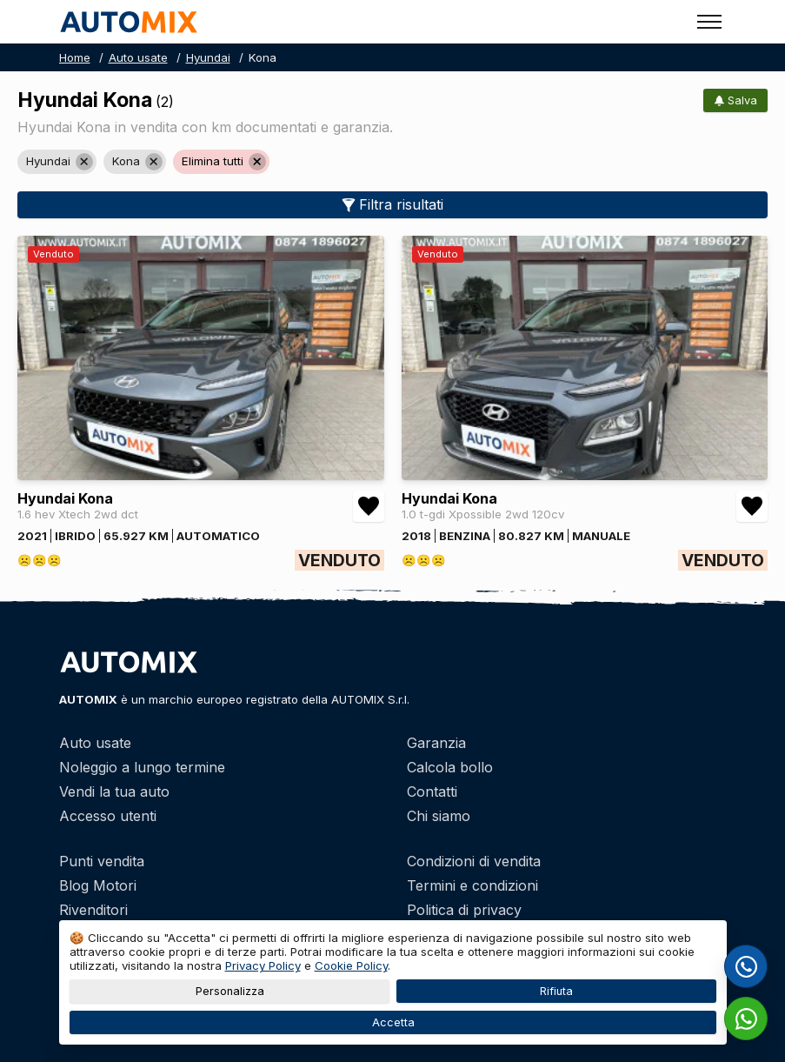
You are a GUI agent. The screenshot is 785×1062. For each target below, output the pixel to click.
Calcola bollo (450, 767)
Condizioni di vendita (474, 861)
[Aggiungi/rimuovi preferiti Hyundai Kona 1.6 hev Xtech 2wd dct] (368, 506)
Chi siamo (438, 816)
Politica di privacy (464, 909)
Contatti (432, 791)
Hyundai (208, 57)
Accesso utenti (107, 816)
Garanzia (436, 742)
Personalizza (229, 991)
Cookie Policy (351, 965)
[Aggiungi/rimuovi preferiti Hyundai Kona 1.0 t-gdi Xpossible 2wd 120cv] (752, 506)
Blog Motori (97, 885)
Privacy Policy (263, 965)
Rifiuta (556, 991)
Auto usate (138, 57)
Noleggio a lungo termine (142, 767)
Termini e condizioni (472, 885)
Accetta (392, 1022)
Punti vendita (101, 861)
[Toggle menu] (709, 21)
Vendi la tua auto (114, 791)
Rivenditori (93, 909)
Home (74, 57)
